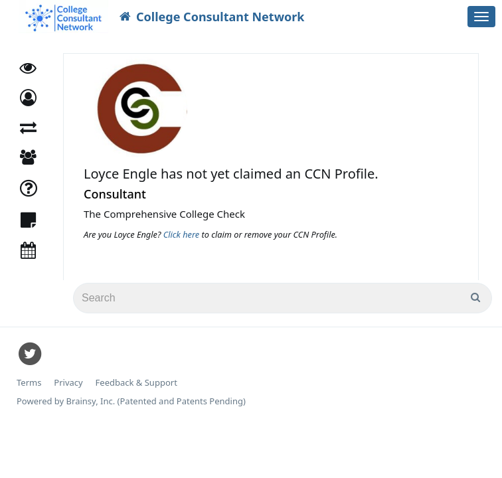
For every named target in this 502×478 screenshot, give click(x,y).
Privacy (68, 382)
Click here (182, 234)
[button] (28, 98)
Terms (29, 382)
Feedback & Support (136, 382)
